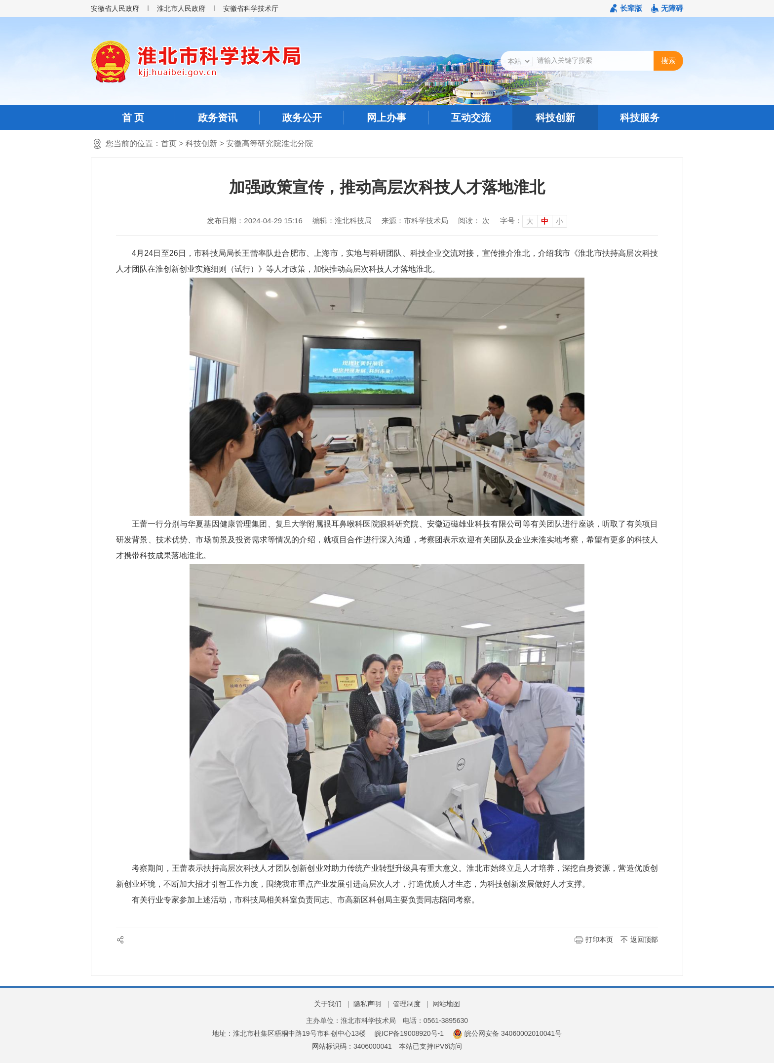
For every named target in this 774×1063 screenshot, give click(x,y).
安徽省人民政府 (115, 8)
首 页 (133, 117)
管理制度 (407, 1004)
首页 (169, 143)
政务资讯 (217, 117)
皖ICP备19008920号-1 (409, 1033)
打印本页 (599, 939)
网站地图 (446, 1004)
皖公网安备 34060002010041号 (507, 1033)
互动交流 (471, 117)
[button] (626, 8)
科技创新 (555, 117)
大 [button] (530, 221)
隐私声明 (367, 1004)
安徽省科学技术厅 (250, 8)
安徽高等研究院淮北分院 (269, 143)
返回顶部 (644, 939)
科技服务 (639, 117)
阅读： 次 (474, 220)
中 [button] (544, 221)
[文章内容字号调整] (533, 221)
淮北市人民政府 (181, 8)
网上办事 (386, 117)
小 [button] (559, 221)
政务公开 (302, 117)
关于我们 (328, 1004)
